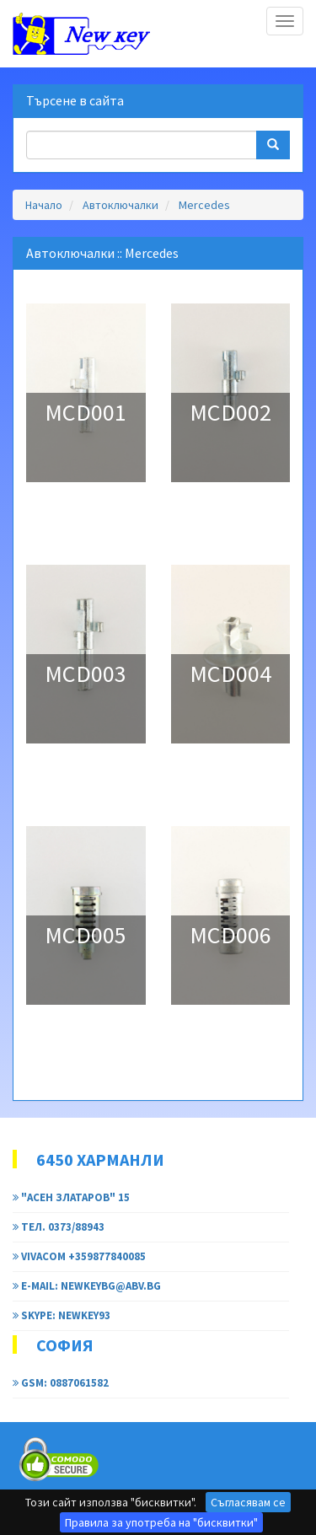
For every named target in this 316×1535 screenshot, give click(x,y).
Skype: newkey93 (61, 1315)
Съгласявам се (248, 1502)
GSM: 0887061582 (61, 1383)
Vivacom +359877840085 (79, 1256)
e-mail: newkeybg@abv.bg (87, 1286)
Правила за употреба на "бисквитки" (161, 1522)
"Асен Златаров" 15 (71, 1197)
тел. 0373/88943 (58, 1227)
